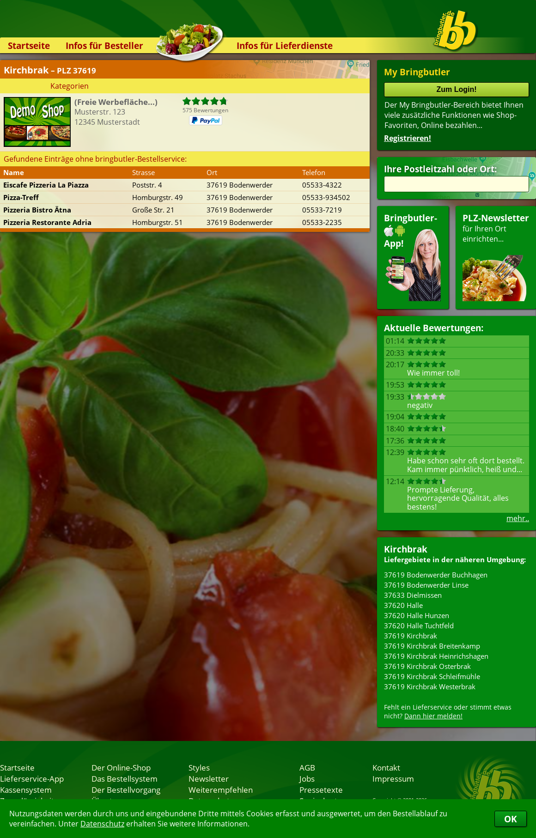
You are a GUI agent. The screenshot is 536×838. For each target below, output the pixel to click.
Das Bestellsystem (124, 778)
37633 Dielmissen (413, 595)
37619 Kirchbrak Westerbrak (429, 686)
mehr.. (517, 518)
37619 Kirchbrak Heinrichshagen (436, 656)
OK (510, 819)
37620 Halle (403, 605)
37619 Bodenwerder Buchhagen (435, 574)
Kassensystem (26, 789)
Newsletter (209, 778)
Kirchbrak (405, 549)
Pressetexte (321, 789)
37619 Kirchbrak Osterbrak (427, 666)
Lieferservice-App (32, 778)
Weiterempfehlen (221, 789)
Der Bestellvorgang (125, 789)
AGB (307, 767)
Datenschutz (102, 824)
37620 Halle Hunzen (416, 615)
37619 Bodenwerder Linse (426, 584)
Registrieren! (407, 138)
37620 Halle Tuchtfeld (419, 625)
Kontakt (386, 767)
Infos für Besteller (104, 45)
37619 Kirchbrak (410, 635)
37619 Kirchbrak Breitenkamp (432, 645)
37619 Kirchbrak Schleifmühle (432, 676)
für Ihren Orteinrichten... (496, 256)
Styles (199, 767)
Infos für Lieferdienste (285, 45)
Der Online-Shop (121, 767)
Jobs (307, 778)
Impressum (393, 778)
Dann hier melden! (433, 715)
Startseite (29, 45)
